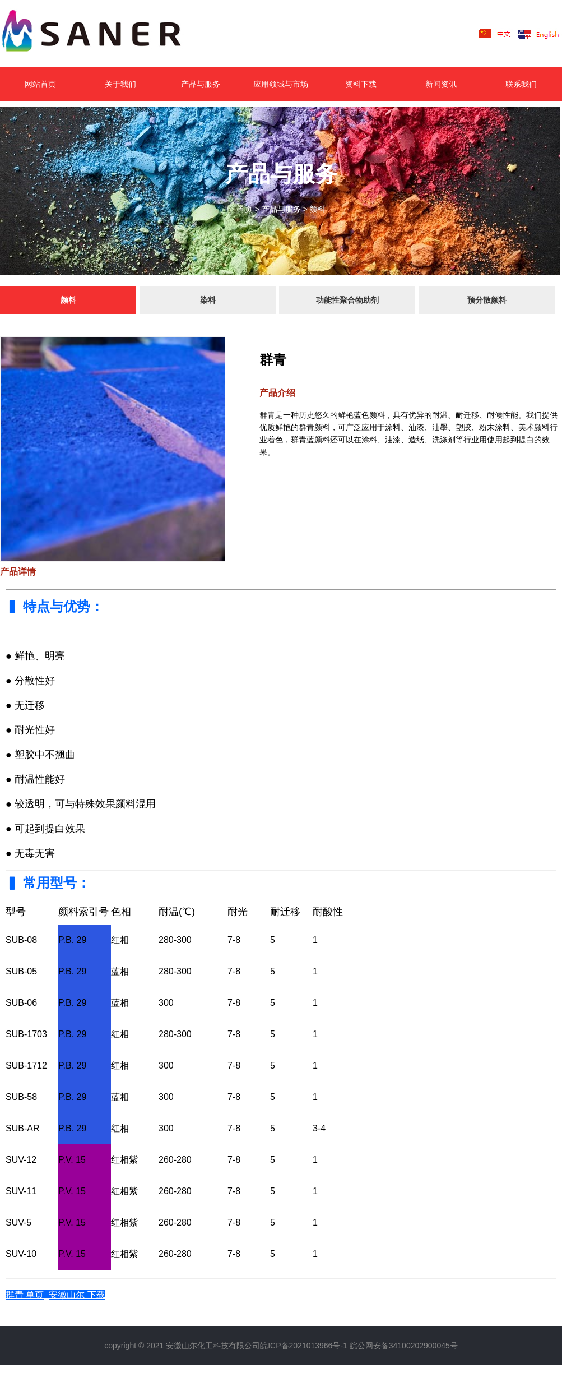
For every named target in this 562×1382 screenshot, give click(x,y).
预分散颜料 (487, 299)
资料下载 (361, 84)
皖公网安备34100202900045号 (404, 1345)
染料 (208, 299)
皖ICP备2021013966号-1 (303, 1345)
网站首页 (40, 84)
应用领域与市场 (280, 84)
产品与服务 (200, 84)
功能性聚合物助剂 (347, 299)
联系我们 (521, 84)
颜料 (317, 209)
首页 (245, 209)
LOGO (109, 33)
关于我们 (120, 84)
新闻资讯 (441, 84)
